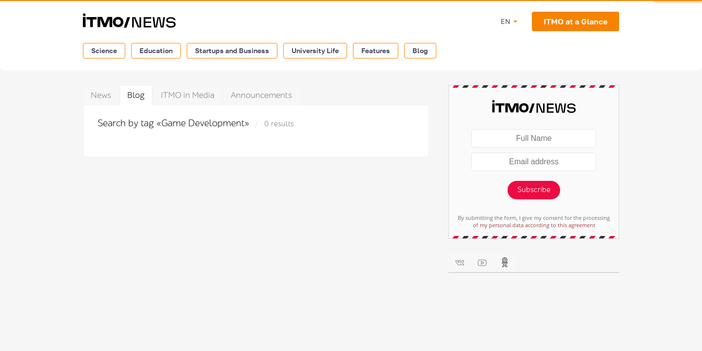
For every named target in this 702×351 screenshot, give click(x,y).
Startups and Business (232, 50)
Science (104, 50)
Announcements (261, 95)
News (101, 95)
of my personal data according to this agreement (534, 225)
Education (156, 50)
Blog (420, 50)
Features (375, 50)
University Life (315, 50)
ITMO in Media (187, 95)
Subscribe (533, 190)
